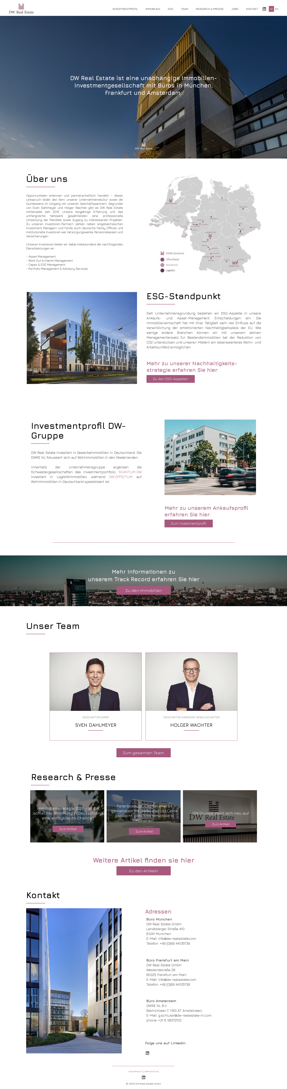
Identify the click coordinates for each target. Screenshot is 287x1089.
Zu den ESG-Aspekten (170, 379)
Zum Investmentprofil (188, 523)
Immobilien (153, 8)
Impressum (135, 1071)
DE (271, 8)
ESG (170, 8)
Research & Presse (210, 8)
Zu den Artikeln (143, 870)
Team (184, 8)
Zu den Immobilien (143, 590)
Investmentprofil (125, 8)
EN (276, 8)
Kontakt (252, 8)
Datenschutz (151, 1071)
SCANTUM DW (130, 472)
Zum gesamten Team (143, 752)
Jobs (234, 8)
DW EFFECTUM (121, 477)
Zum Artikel (68, 829)
